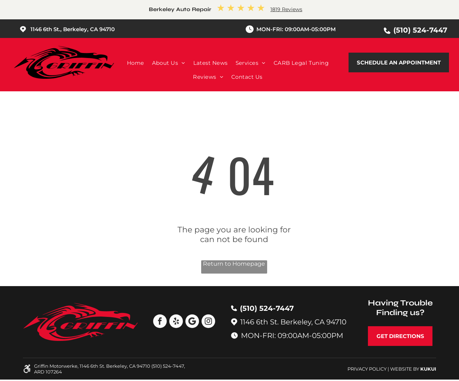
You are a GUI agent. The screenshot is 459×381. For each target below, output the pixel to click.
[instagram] (208, 322)
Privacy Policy (367, 369)
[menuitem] (135, 63)
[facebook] (160, 322)
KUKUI (428, 369)
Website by (404, 369)
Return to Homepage (234, 263)
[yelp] (176, 322)
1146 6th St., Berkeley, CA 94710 (72, 29)
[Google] (192, 322)
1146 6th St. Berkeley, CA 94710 (293, 322)
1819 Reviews (286, 9)
